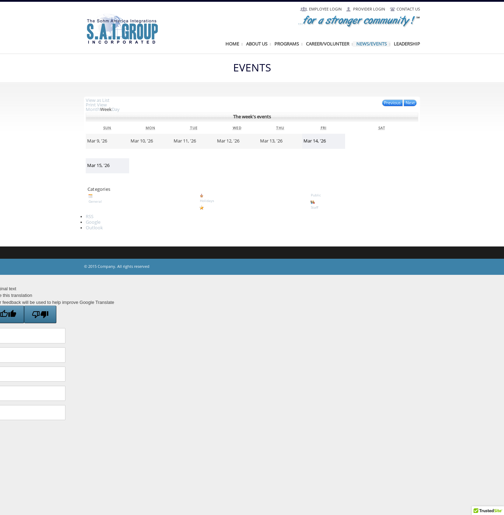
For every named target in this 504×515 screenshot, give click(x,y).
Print (96, 105)
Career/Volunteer (327, 44)
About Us (256, 44)
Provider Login (369, 9)
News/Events (370, 44)
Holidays (252, 198)
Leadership (407, 44)
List (98, 100)
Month (93, 109)
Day (116, 109)
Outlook (94, 228)
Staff (363, 204)
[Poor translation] (40, 314)
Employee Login (325, 9)
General (141, 198)
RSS (89, 217)
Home (232, 44)
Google (93, 222)
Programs (286, 44)
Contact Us (408, 9)
